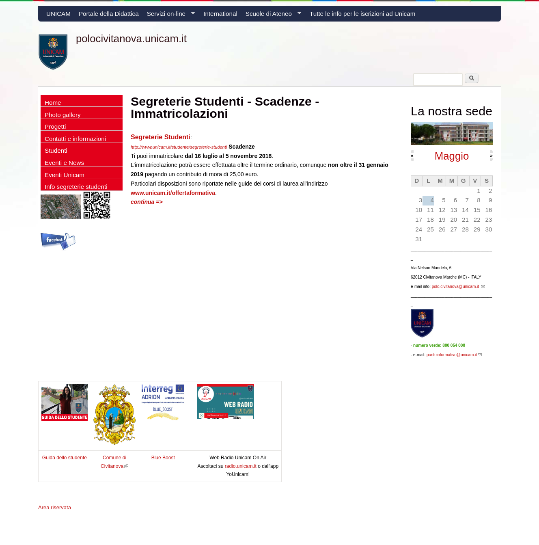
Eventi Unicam (64, 174)
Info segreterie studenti (76, 186)
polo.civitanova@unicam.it (458, 286)
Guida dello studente (64, 458)
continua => (147, 202)
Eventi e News (64, 162)
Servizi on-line (169, 16)
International (220, 13)
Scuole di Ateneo (271, 16)
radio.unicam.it (241, 466)
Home (53, 102)
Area (54, 507)
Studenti (56, 150)
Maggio (452, 156)
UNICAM (58, 13)
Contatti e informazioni (75, 138)
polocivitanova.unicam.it (131, 38)
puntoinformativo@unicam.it (454, 355)
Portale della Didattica (109, 13)
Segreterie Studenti (160, 137)
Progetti (55, 126)
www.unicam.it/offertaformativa (173, 193)
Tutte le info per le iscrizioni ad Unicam (362, 13)
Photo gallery (63, 114)
